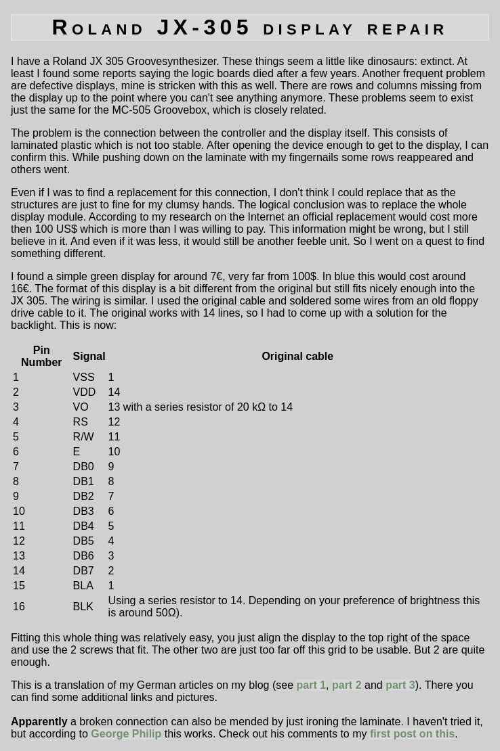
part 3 (400, 685)
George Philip (126, 733)
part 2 (347, 685)
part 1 (312, 685)
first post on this (412, 733)
